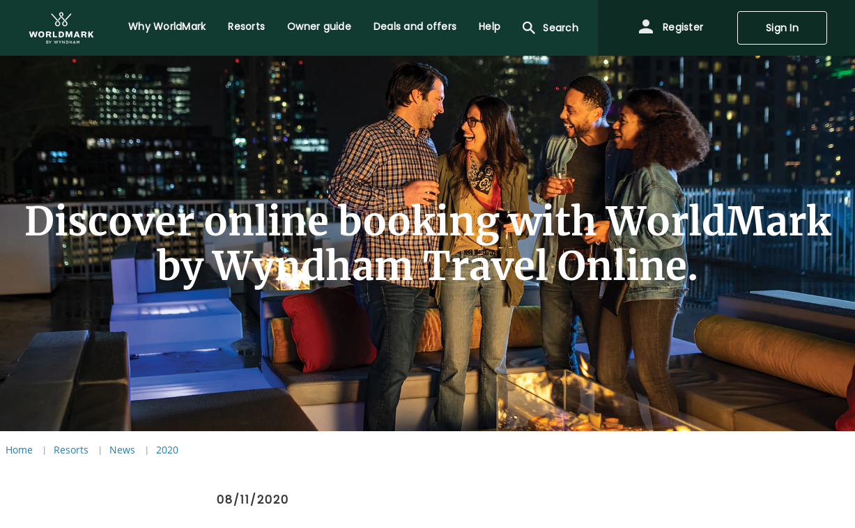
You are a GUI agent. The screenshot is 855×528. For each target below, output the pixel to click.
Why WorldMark (167, 26)
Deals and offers (414, 26)
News (122, 449)
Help (489, 26)
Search (549, 28)
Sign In (782, 28)
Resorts (246, 26)
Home (19, 449)
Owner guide (319, 26)
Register (670, 28)
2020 (167, 449)
